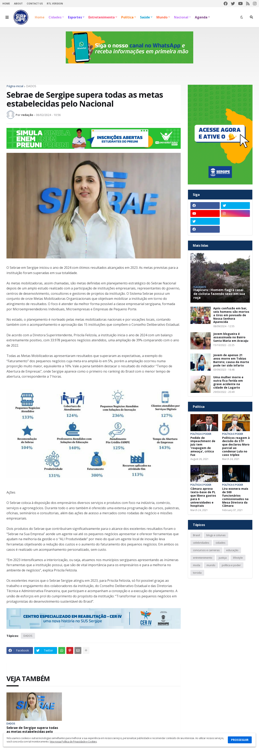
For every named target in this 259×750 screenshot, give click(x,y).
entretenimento (202, 557)
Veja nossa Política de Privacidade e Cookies (73, 741)
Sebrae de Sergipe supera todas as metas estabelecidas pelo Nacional (32, 732)
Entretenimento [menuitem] (101, 17)
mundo (211, 565)
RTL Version (55, 3)
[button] (7, 17)
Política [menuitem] (127, 17)
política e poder (231, 565)
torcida (197, 572)
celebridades (201, 542)
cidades (220, 542)
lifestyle (238, 557)
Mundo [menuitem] (162, 17)
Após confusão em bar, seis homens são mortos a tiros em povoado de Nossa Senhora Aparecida (231, 315)
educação (232, 550)
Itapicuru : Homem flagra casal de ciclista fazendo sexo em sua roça (219, 294)
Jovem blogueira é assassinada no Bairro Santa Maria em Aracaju (230, 337)
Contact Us (35, 3)
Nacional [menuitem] (181, 17)
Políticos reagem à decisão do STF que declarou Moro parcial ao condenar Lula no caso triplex (236, 446)
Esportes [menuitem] (75, 17)
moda (196, 565)
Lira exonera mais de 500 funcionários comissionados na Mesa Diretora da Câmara (235, 497)
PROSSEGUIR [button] (239, 740)
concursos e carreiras (206, 550)
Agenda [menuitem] (201, 17)
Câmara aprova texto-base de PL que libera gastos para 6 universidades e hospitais (203, 497)
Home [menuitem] (40, 17)
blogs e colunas (216, 535)
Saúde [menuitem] (145, 17)
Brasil (196, 535)
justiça (223, 557)
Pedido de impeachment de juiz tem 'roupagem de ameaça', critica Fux (202, 446)
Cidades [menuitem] (55, 17)
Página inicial (14, 86)
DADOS (31, 86)
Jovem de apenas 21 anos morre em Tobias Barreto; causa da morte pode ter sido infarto (231, 360)
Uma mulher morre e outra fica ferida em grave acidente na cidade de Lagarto (228, 382)
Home (6, 3)
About (18, 3)
